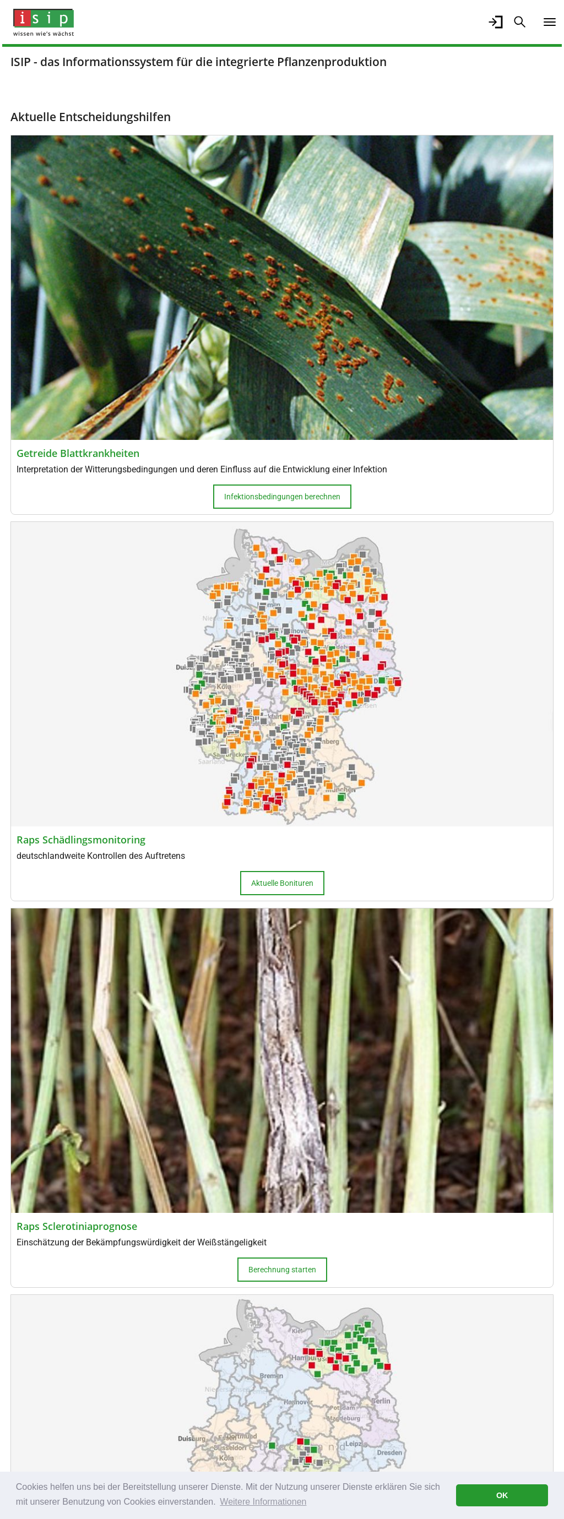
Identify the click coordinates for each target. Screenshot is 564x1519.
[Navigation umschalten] (550, 22)
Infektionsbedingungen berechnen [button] (282, 496)
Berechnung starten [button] (282, 1269)
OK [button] (502, 1495)
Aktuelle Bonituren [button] (282, 883)
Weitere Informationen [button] (263, 1501)
